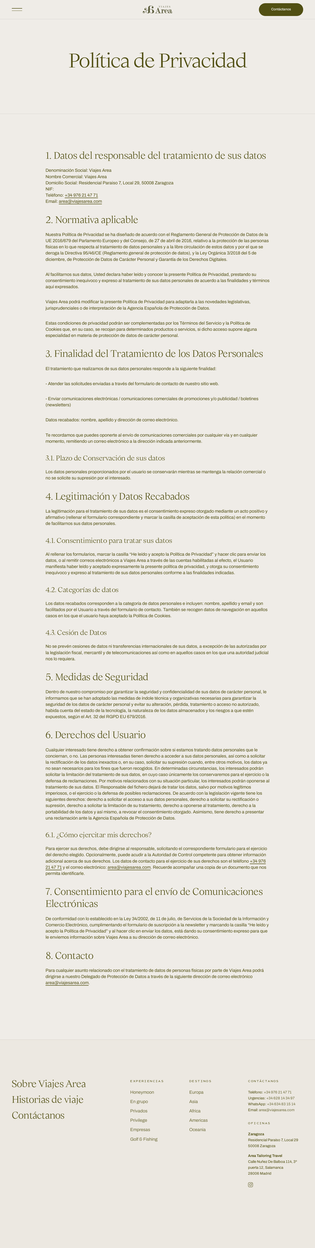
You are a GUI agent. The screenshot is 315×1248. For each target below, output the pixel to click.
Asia (193, 1101)
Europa (196, 1092)
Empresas (140, 1129)
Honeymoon (142, 1092)
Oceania (197, 1129)
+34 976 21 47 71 (81, 195)
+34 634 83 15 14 (281, 1104)
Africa (195, 1110)
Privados (138, 1110)
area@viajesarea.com (80, 201)
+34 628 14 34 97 (280, 1098)
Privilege (138, 1120)
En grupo (139, 1101)
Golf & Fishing (144, 1139)
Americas (198, 1120)
